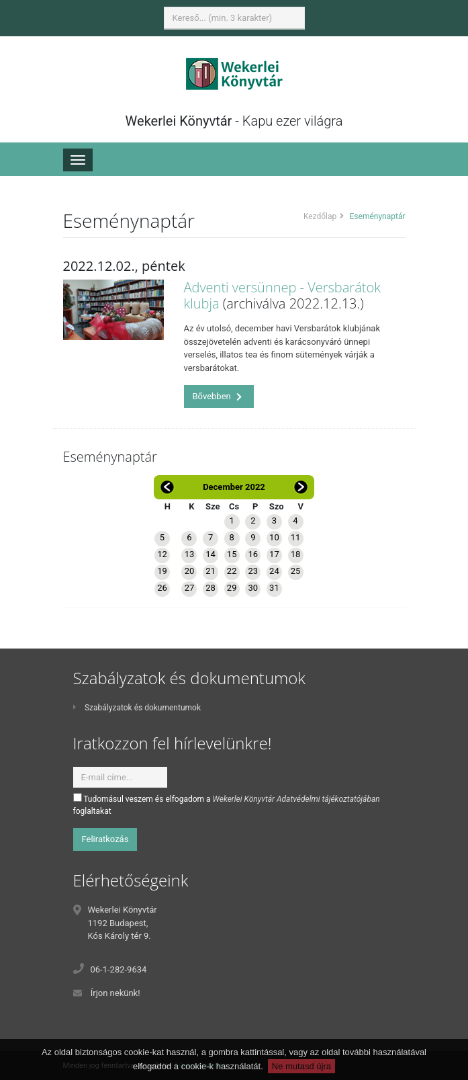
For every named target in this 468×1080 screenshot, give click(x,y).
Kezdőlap (319, 216)
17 (274, 554)
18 (296, 554)
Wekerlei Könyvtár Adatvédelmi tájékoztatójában (296, 799)
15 (232, 554)
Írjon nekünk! (115, 993)
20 (190, 571)
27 (190, 588)
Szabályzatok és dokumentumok (137, 707)
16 (253, 554)
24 (274, 571)
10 (274, 537)
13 (190, 554)
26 (162, 588)
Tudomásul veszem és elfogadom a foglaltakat (226, 804)
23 (253, 571)
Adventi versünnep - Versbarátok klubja (282, 295)
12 (162, 554)
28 (210, 588)
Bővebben (217, 396)
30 (253, 588)
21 (210, 571)
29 (232, 588)
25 (296, 571)
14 (210, 554)
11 (296, 537)
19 (162, 571)
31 (274, 588)
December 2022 (234, 487)
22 (232, 571)
